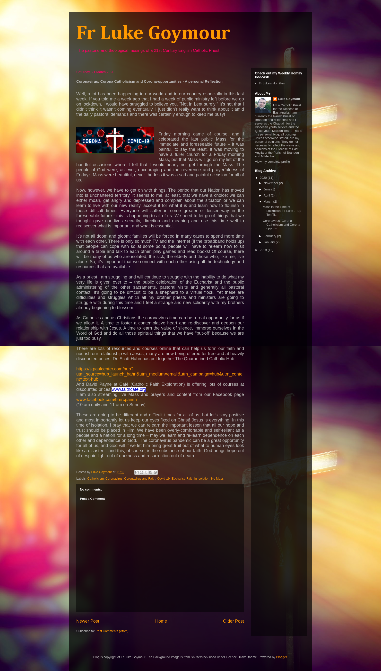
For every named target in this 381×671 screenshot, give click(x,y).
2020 (264, 177)
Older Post (233, 621)
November (271, 183)
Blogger (281, 657)
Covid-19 (163, 478)
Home (161, 621)
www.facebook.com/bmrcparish (106, 399)
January (270, 242)
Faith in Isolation (197, 478)
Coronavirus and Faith (139, 478)
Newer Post (87, 621)
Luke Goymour (289, 99)
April (267, 195)
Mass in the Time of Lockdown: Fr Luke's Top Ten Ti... (282, 210)
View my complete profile (272, 161)
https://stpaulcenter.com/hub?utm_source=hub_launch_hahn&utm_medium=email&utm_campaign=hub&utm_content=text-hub (159, 374)
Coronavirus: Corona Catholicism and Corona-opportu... (282, 224)
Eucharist (178, 478)
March (268, 201)
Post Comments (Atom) (112, 631)
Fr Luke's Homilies (272, 83)
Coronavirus (113, 478)
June (267, 189)
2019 (264, 250)
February (270, 236)
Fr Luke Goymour (153, 34)
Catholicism (95, 478)
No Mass (217, 478)
